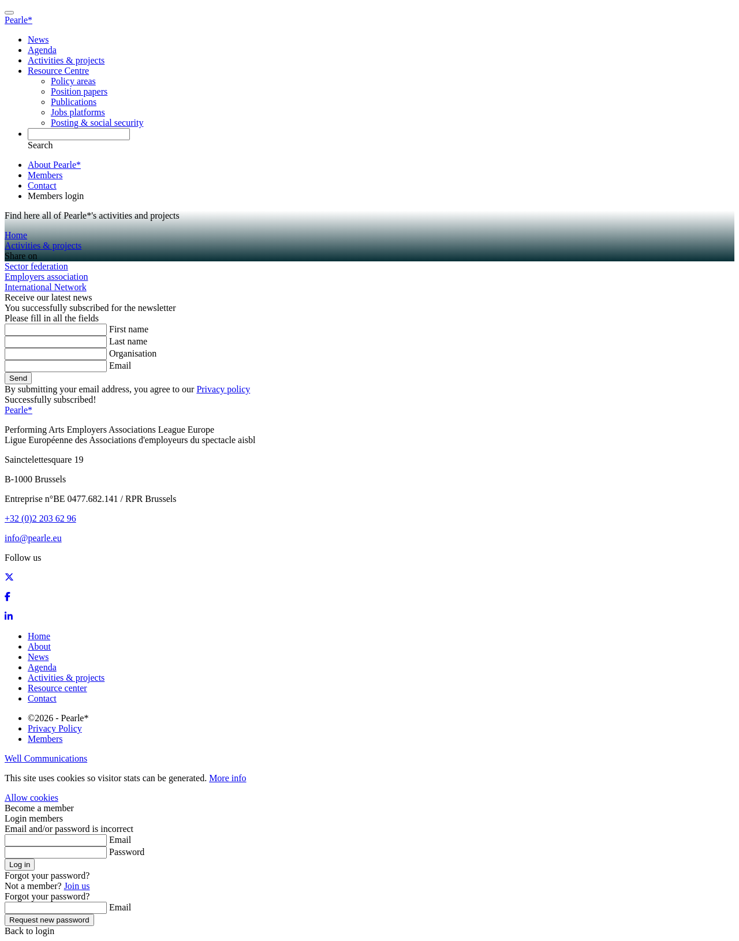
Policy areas (73, 81)
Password (126, 852)
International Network (46, 287)
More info (227, 778)
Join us (77, 886)
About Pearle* (54, 165)
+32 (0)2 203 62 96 (40, 518)
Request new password (49, 920)
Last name (128, 341)
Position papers (79, 91)
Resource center (57, 688)
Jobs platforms (78, 112)
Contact (42, 185)
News (38, 39)
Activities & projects (66, 60)
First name (128, 329)
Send (18, 378)
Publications (73, 102)
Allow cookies (31, 798)
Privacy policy (223, 389)
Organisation (132, 353)
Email (120, 365)
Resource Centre (58, 71)
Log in (19, 864)
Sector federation (36, 266)
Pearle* (18, 20)
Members (45, 175)
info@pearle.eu (33, 538)
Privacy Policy (55, 728)
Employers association (46, 277)
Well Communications (46, 758)
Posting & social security (97, 123)
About (39, 646)
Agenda (42, 50)
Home (39, 636)
